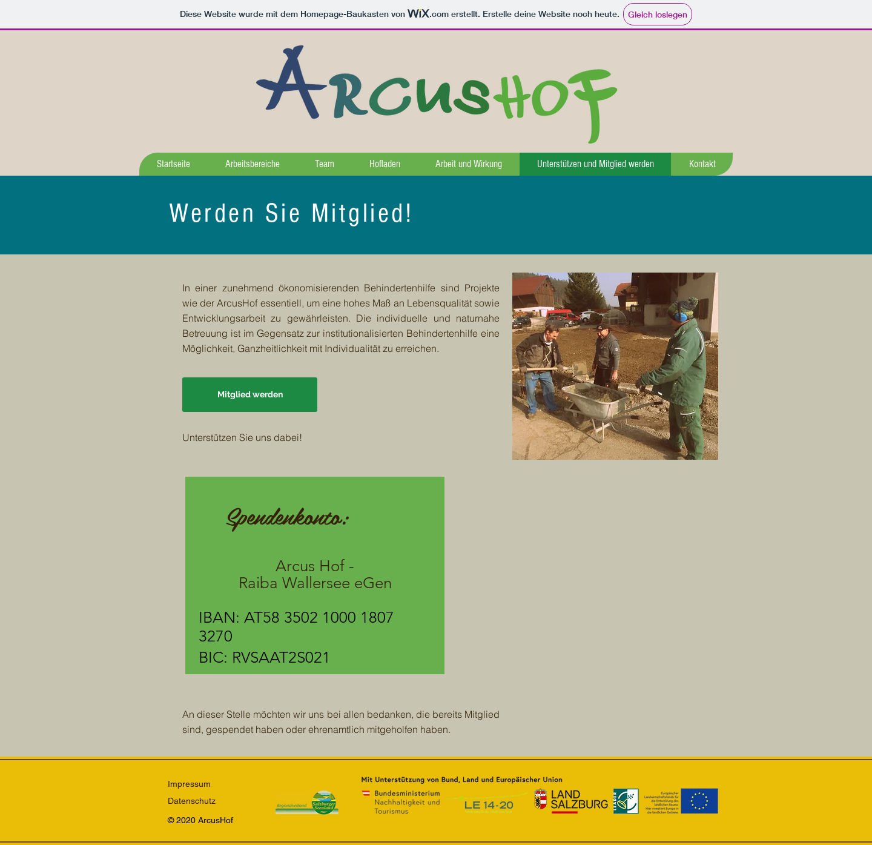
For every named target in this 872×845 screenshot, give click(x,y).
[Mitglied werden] (249, 394)
